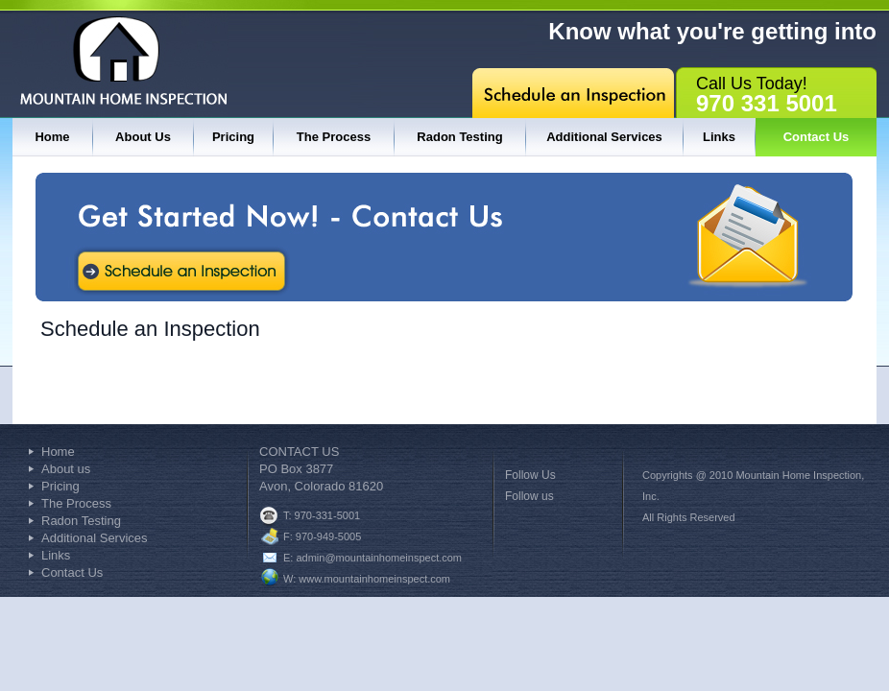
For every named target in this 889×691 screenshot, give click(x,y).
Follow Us (530, 475)
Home (52, 137)
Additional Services (604, 137)
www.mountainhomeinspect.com (374, 578)
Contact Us (816, 137)
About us (65, 469)
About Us (143, 137)
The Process (334, 137)
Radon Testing (459, 137)
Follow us (529, 496)
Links (719, 137)
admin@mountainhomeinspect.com (379, 557)
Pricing (233, 137)
